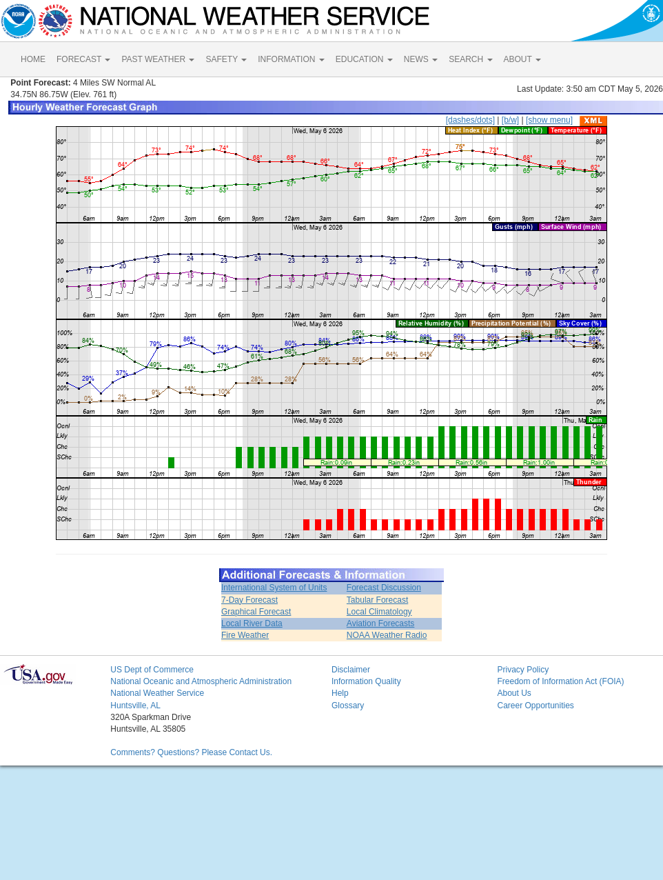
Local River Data (252, 623)
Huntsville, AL (135, 705)
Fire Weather (245, 635)
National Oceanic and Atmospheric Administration (201, 681)
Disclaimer (351, 669)
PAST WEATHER (157, 59)
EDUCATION (364, 59)
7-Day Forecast (249, 600)
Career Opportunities (535, 705)
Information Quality (366, 681)
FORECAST (83, 59)
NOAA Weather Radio (387, 635)
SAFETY (226, 59)
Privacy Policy (523, 669)
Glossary (348, 705)
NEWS (421, 59)
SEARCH (470, 59)
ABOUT (522, 59)
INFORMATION (291, 59)
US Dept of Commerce (152, 669)
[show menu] (549, 120)
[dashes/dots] (470, 120)
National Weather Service (157, 693)
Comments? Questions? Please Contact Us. (191, 752)
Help (340, 693)
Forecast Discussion (384, 587)
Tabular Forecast (377, 600)
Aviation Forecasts (381, 623)
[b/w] (510, 120)
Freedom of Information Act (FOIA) (560, 681)
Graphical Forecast (256, 612)
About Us (514, 693)
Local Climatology (379, 612)
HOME (33, 59)
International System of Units (274, 587)
